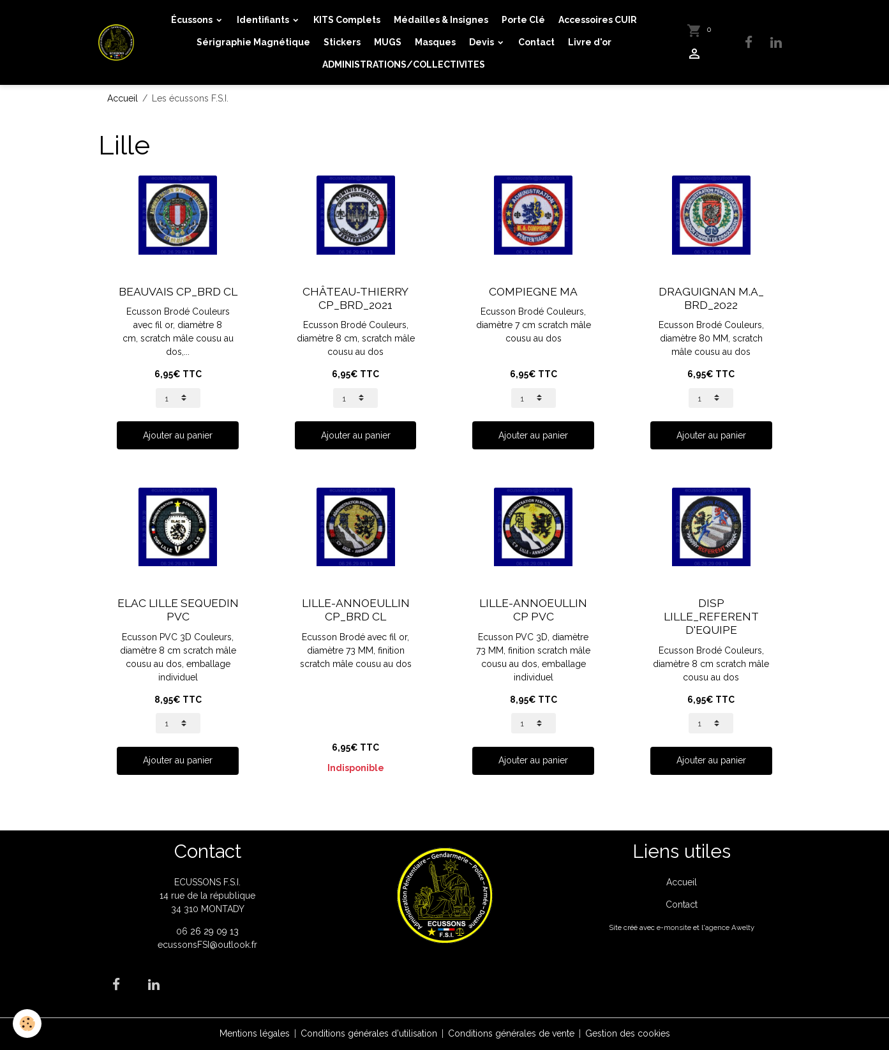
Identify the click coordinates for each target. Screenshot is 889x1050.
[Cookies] (27, 1023)
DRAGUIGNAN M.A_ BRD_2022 (711, 298)
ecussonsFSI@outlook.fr (207, 945)
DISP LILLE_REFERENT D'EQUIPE (711, 616)
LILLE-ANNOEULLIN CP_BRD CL (356, 610)
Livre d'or (589, 42)
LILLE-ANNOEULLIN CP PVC (533, 610)
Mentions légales (255, 1033)
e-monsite (674, 927)
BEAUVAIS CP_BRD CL (178, 291)
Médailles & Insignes (441, 20)
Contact (536, 42)
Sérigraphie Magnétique (253, 42)
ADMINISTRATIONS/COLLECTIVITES (403, 64)
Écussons (192, 20)
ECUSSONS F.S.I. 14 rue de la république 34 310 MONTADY (207, 895)
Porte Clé (523, 20)
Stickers (342, 42)
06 (183, 931)
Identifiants (264, 20)
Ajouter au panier (178, 435)
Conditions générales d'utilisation (369, 1033)
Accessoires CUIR (597, 20)
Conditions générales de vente (511, 1033)
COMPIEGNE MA (533, 291)
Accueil (122, 98)
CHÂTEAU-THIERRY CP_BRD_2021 (355, 298)
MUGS (387, 42)
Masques (435, 42)
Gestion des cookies (627, 1033)
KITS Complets (346, 20)
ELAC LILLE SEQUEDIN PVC (178, 610)
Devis (482, 42)
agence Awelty (729, 927)
